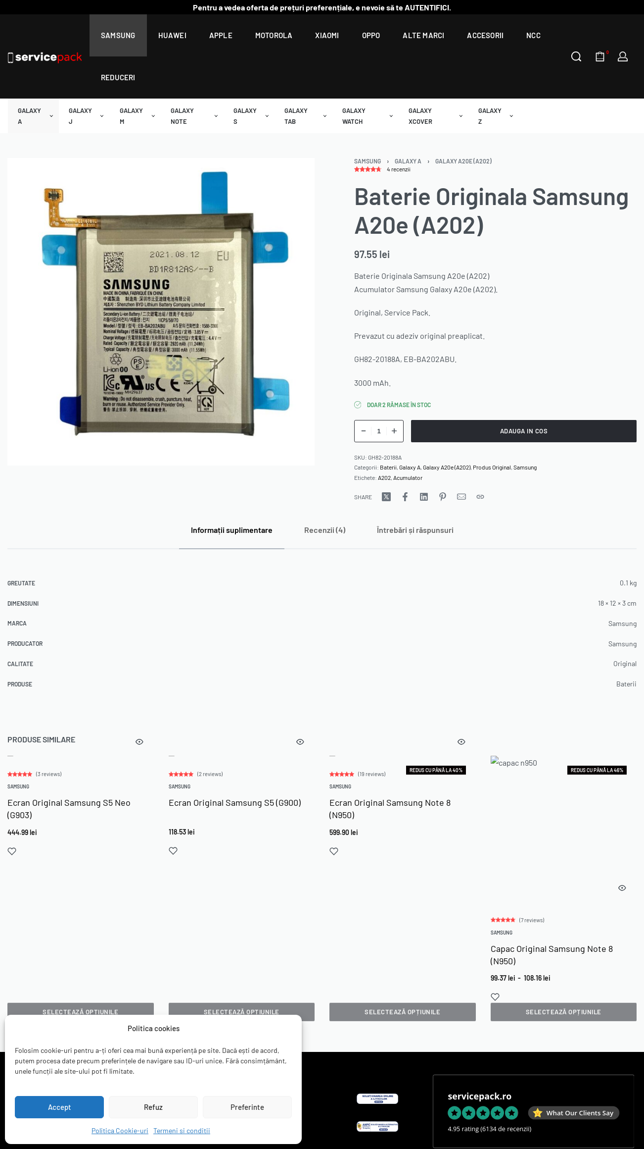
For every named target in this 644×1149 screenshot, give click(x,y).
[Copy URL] (480, 496)
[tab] (231, 529)
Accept (59, 1106)
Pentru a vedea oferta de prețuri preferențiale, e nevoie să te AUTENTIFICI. (322, 7)
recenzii (399, 169)
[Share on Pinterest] (442, 496)
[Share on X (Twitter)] (386, 496)
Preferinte (247, 1106)
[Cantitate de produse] (379, 431)
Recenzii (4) (324, 529)
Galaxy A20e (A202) (463, 160)
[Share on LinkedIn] (423, 496)
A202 (384, 477)
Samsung (367, 160)
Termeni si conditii (181, 1130)
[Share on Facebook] (405, 496)
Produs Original (492, 467)
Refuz (153, 1106)
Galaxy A (408, 160)
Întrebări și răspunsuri (415, 529)
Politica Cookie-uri (120, 1130)
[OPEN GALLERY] (161, 312)
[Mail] (461, 496)
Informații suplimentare (232, 529)
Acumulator (407, 477)
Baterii (388, 467)
